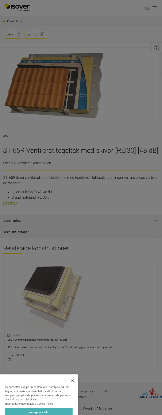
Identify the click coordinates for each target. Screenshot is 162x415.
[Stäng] (72, 389)
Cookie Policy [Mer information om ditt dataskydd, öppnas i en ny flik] (45, 412)
